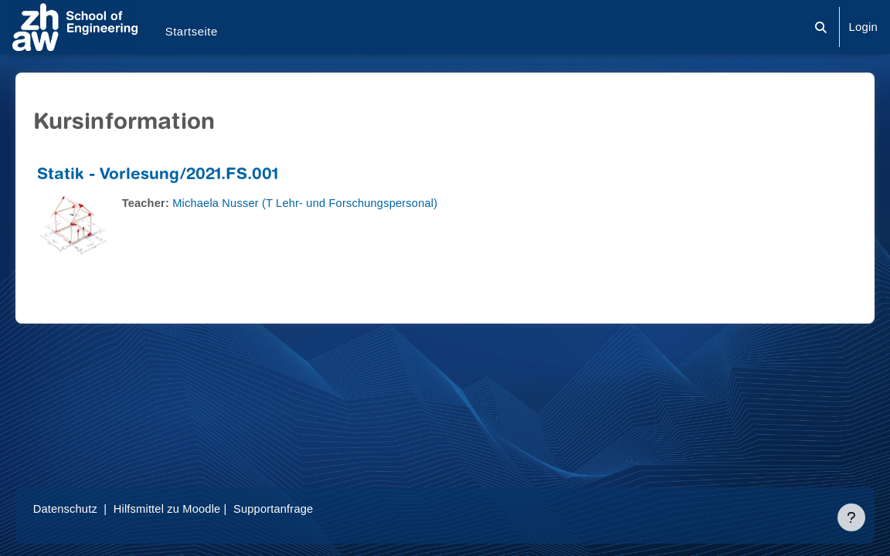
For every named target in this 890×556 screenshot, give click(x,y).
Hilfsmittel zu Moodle (191, 508)
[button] (821, 27)
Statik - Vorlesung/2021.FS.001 (180, 176)
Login (863, 26)
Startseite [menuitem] (191, 31)
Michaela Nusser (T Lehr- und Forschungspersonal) (330, 202)
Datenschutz (88, 508)
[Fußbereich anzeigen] (851, 517)
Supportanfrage (300, 508)
